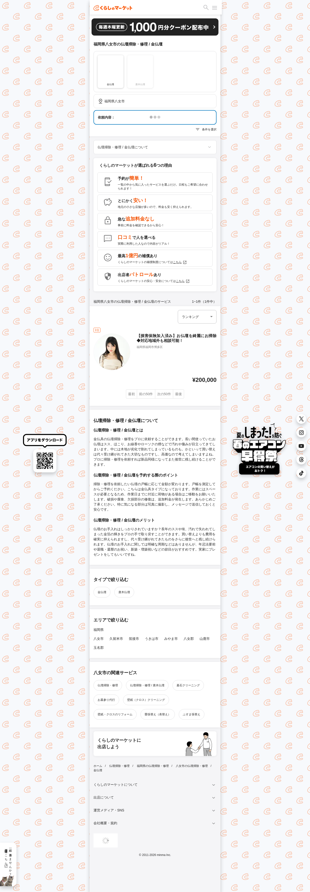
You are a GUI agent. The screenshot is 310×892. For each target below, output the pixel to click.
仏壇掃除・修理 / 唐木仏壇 (147, 685)
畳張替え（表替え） (158, 714)
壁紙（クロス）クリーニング (146, 700)
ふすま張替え (191, 714)
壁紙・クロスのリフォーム (115, 714)
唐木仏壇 (124, 592)
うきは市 (151, 639)
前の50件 (146, 394)
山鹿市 (205, 639)
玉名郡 (98, 648)
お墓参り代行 (106, 700)
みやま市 (171, 639)
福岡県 (98, 630)
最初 (131, 394)
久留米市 (116, 639)
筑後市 (134, 639)
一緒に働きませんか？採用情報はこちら (8, 861)
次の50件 (164, 394)
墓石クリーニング (188, 685)
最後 (178, 394)
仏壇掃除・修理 (108, 685)
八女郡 (189, 639)
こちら (180, 262)
